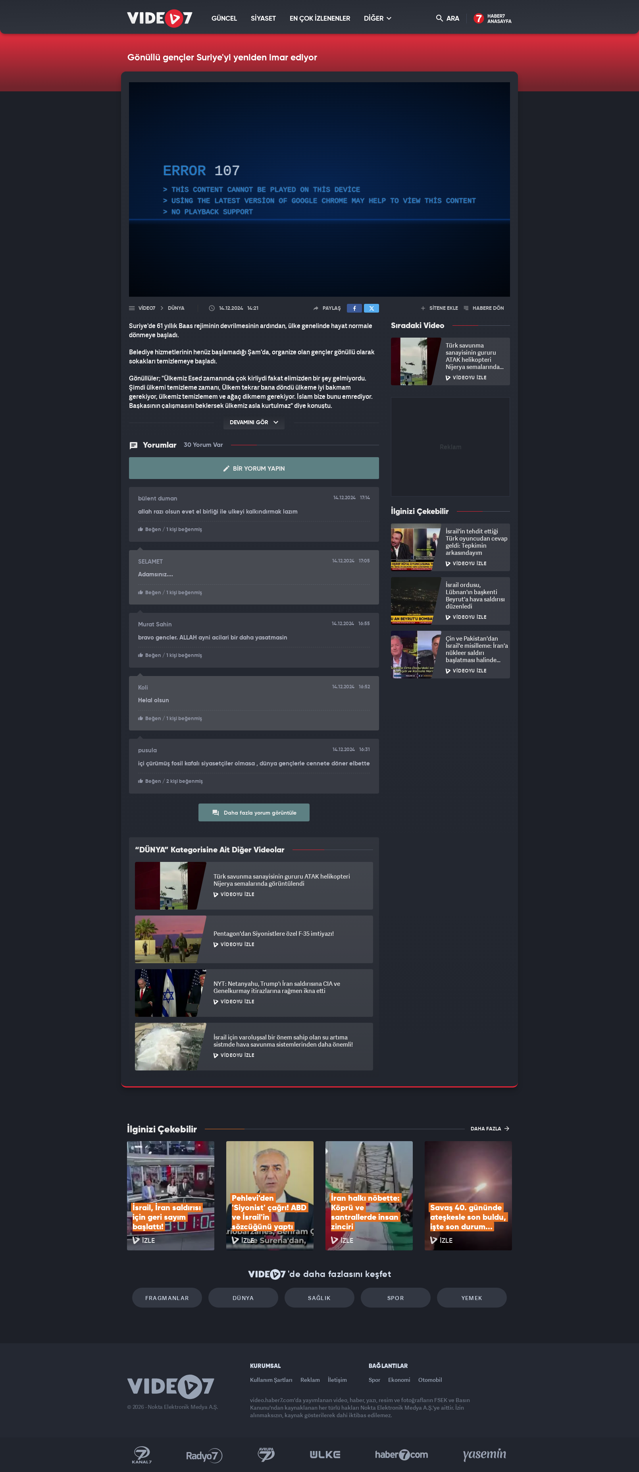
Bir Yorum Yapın (254, 469)
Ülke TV (325, 1455)
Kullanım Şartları (271, 1379)
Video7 (147, 308)
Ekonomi (399, 1379)
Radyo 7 (205, 1455)
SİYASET (263, 18)
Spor (395, 1298)
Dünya (243, 1298)
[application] (319, 189)
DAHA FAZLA (490, 1128)
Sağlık (319, 1298)
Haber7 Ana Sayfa (492, 19)
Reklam (310, 1379)
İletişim (337, 1379)
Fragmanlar (167, 1298)
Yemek (472, 1298)
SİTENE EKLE (439, 308)
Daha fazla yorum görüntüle (254, 812)
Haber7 (401, 1455)
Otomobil (430, 1379)
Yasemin (485, 1455)
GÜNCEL (224, 18)
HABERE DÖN (484, 308)
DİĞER (377, 18)
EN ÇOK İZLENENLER (320, 18)
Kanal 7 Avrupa (266, 1455)
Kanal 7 (142, 1455)
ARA (447, 18)
